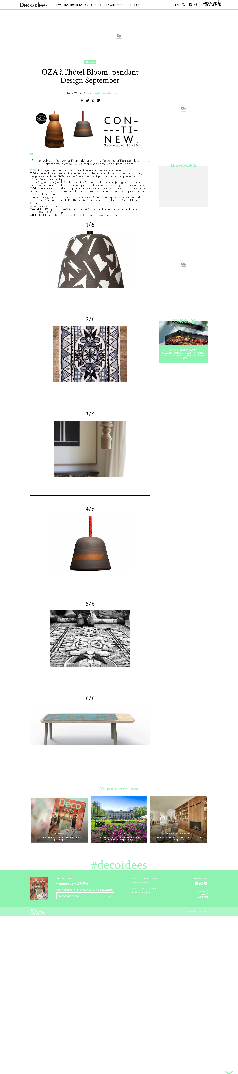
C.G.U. (205, 894)
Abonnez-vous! (65, 878)
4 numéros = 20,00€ (72, 883)
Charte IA (203, 891)
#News (90, 61)
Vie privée (203, 897)
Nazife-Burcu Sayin (104, 92)
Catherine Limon (139, 882)
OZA (76, 164)
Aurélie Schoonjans (140, 892)
